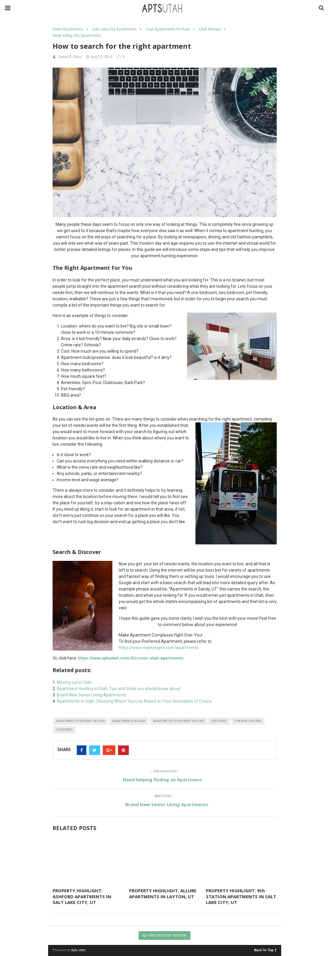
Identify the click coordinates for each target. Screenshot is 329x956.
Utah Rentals (210, 29)
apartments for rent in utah (80, 721)
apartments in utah (129, 721)
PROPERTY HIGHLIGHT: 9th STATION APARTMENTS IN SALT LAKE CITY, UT (241, 896)
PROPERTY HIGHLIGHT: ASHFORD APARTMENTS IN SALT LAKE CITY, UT (82, 896)
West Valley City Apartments (77, 35)
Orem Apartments (68, 29)
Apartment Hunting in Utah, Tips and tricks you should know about (118, 688)
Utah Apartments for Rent (168, 29)
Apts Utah (78, 950)
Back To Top (265, 950)
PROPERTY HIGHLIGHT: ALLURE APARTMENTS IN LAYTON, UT (162, 893)
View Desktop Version (164, 935)
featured (219, 721)
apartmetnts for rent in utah (178, 721)
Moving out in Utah (74, 682)
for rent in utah (247, 721)
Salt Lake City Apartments (114, 29)
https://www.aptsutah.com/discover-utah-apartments (130, 658)
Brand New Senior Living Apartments (91, 694)
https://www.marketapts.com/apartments (158, 647)
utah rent (64, 729)
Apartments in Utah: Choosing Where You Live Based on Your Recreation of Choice (134, 701)
